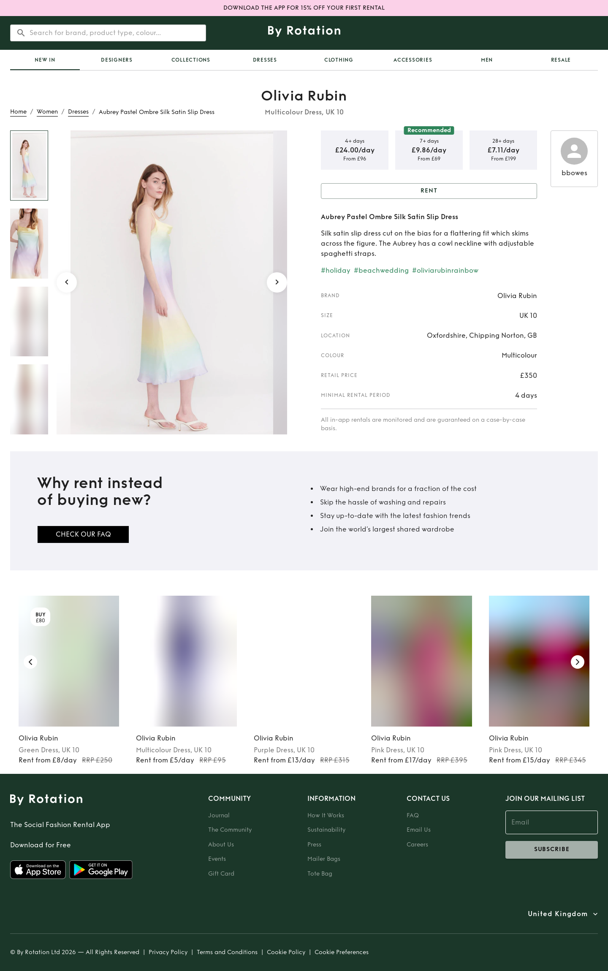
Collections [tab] (190, 60)
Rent (429, 191)
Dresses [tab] (265, 60)
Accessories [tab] (413, 60)
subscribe (551, 850)
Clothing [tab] (338, 60)
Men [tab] (487, 60)
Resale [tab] (561, 60)
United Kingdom (558, 914)
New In (45, 60)
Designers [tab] (117, 60)
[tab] (45, 60)
